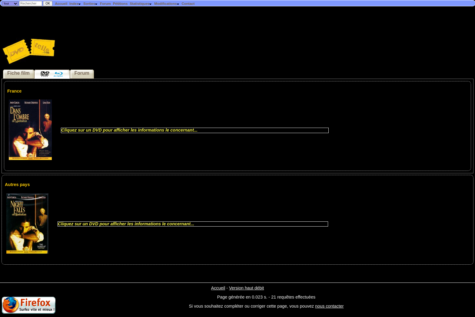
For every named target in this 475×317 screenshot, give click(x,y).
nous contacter (329, 306)
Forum (105, 3)
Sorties (90, 3)
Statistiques (141, 3)
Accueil (61, 3)
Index (75, 3)
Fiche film (18, 73)
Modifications (166, 3)
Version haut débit (246, 288)
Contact (187, 3)
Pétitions (120, 3)
